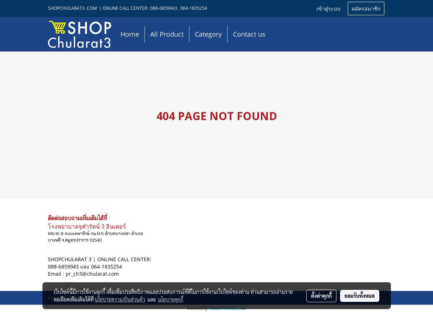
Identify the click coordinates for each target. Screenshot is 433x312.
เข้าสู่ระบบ (328, 8)
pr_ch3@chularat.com (92, 273)
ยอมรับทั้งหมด (359, 295)
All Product (167, 34)
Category (208, 34)
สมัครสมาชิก (366, 8)
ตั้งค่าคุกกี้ (321, 295)
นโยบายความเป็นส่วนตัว (120, 299)
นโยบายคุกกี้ (170, 299)
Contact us (249, 34)
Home (129, 34)
